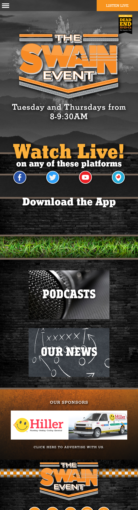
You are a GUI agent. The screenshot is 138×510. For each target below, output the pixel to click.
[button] (15, 425)
